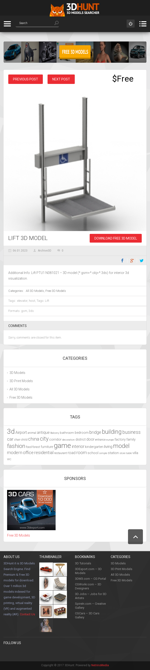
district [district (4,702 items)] (80, 439)
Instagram (36, 652)
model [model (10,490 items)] (121, 445)
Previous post (25, 79)
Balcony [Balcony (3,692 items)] (54, 432)
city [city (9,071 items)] (44, 438)
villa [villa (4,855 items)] (135, 453)
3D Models (17, 373)
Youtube (46, 652)
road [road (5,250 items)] (71, 453)
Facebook (122, 260)
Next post (61, 79)
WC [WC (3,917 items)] (9, 459)
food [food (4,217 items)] (29, 447)
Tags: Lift (43, 300)
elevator (22, 300)
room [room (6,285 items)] (81, 452)
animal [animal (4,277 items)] (32, 432)
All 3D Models (35, 291)
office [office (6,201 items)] (28, 452)
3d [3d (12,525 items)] (11, 431)
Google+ (132, 260)
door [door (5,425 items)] (90, 439)
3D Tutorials (83, 563)
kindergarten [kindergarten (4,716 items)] (94, 447)
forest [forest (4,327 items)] (36, 447)
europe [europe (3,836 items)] (110, 439)
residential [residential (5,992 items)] (43, 452)
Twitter (141, 260)
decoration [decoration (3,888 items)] (68, 439)
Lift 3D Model (28, 238)
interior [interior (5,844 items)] (78, 446)
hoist (32, 300)
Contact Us (27, 614)
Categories (7, 23)
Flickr (75, 652)
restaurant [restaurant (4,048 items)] (60, 453)
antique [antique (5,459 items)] (43, 432)
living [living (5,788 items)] (108, 446)
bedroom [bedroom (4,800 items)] (82, 433)
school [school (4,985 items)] (93, 453)
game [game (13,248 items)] (62, 446)
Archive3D (44, 250)
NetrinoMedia (100, 665)
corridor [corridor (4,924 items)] (55, 439)
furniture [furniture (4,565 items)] (47, 447)
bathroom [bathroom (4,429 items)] (67, 432)
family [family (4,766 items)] (131, 440)
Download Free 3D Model (115, 238)
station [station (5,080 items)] (113, 453)
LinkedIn (56, 652)
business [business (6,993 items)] (131, 432)
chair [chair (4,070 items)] (17, 439)
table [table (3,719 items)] (129, 453)
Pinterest (17, 652)
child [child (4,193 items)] (24, 439)
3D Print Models (21, 381)
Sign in (131, 24)
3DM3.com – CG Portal (90, 578)
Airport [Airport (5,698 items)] (21, 432)
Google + (65, 652)
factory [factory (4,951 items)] (120, 439)
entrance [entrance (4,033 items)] (100, 439)
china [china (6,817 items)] (33, 439)
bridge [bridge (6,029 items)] (95, 432)
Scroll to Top (135, 536)
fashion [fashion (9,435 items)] (16, 446)
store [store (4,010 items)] (122, 453)
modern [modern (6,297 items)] (14, 452)
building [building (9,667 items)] (112, 431)
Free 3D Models (55, 291)
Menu (142, 23)
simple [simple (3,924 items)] (103, 453)
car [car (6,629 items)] (10, 439)
